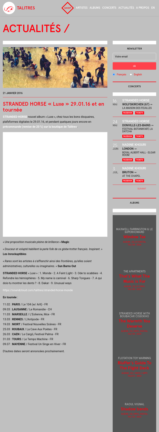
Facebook (127, 113)
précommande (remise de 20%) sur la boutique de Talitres (40, 126)
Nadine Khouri (134, 144)
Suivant (142, 188)
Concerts (109, 7)
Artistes (81, 7)
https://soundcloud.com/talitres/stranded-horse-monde (38, 290)
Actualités (126, 7)
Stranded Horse (136, 100)
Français (121, 74)
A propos (142, 7)
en (153, 7)
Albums (95, 7)
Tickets (139, 113)
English (138, 74)
